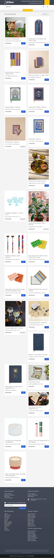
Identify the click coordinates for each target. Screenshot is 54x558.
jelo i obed (6, 526)
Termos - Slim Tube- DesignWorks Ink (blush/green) (39, 441)
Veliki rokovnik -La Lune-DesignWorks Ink (35, 407)
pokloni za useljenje (32, 535)
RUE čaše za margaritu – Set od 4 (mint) (14, 213)
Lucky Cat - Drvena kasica (12, 39)
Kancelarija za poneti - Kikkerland (38, 322)
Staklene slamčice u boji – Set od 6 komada (38, 290)
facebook (14, 545)
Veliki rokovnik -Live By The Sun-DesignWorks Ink (14, 387)
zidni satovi (6, 516)
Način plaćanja (31, 496)
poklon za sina (31, 523)
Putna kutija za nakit (34, 382)
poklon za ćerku (31, 524)
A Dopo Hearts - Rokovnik (12, 142)
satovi (5, 527)
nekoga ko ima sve (32, 526)
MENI (8, 6)
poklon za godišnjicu (32, 540)
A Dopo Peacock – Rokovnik (12, 107)
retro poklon (6, 517)
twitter (34, 545)
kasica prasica (7, 524)
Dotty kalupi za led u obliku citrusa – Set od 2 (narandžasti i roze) (15, 290)
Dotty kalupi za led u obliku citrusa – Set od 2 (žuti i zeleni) (38, 256)
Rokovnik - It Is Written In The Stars (38, 354)
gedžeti (5, 513)
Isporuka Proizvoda (8, 497)
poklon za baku (31, 520)
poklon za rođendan (32, 531)
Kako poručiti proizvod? (33, 495)
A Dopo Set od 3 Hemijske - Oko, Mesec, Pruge (37, 39)
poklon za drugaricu (32, 516)
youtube (40, 545)
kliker (9, 2)
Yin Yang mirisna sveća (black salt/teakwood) (13, 441)
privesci (6, 520)
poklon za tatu (31, 519)
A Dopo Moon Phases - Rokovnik (37, 107)
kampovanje (6, 530)
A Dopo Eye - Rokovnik (35, 139)
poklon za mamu (31, 517)
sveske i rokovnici (8, 523)
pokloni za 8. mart (31, 539)
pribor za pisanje (7, 521)
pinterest (19, 545)
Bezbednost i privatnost (9, 495)
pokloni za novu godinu (32, 537)
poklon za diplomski (32, 536)
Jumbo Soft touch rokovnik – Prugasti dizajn (13, 73)
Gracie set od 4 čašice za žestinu (37, 181)
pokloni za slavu (31, 532)
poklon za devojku (31, 513)
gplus (29, 545)
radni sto (6, 528)
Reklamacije (7, 496)
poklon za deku (31, 521)
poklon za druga (31, 515)
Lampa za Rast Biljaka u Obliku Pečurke (37, 223)
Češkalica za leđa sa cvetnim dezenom (13, 256)
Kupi (23, 43)
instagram (24, 545)
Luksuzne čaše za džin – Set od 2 (14, 328)
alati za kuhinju (7, 515)
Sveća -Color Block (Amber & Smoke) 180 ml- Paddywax (15, 474)
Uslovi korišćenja (8, 493)
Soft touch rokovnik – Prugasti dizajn (39, 75)
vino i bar (6, 519)
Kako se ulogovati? (32, 493)
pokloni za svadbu (31, 533)
